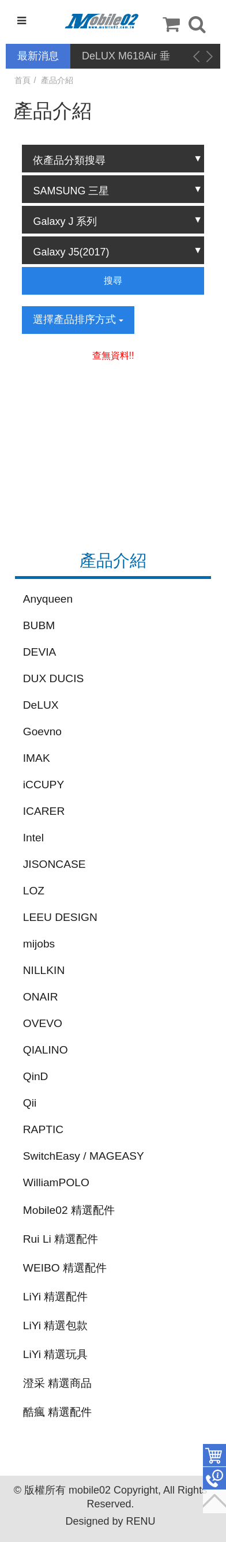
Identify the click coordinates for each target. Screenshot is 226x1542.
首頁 (22, 80)
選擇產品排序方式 (78, 319)
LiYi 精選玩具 (55, 1354)
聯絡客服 (214, 1478)
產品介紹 (57, 80)
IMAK (36, 758)
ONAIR (40, 997)
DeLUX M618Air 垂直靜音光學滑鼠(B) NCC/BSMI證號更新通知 (128, 56)
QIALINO (45, 1050)
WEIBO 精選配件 (65, 1268)
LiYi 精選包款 (55, 1325)
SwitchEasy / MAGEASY (83, 1156)
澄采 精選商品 (57, 1383)
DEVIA (39, 652)
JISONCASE (54, 864)
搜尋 (113, 280)
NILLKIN (44, 970)
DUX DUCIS (53, 678)
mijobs (39, 944)
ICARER (44, 811)
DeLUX (41, 705)
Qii (29, 1103)
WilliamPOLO (56, 1182)
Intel (33, 838)
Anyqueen (48, 599)
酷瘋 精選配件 (57, 1412)
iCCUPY (43, 784)
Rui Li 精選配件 (60, 1239)
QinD (35, 1076)
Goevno (42, 731)
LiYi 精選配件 (55, 1297)
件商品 (214, 1455)
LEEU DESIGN (60, 917)
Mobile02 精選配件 (69, 1210)
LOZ (33, 891)
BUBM (39, 625)
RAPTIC (43, 1129)
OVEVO (42, 1023)
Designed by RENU (110, 1521)
